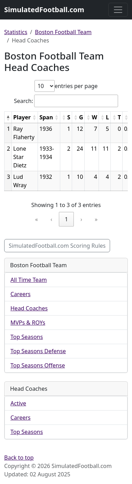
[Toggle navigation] (118, 10)
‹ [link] (51, 219)
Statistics (15, 32)
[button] (8, 117)
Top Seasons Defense (38, 351)
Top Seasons (26, 337)
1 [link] (66, 219)
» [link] (96, 219)
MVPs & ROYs (27, 322)
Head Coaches (29, 308)
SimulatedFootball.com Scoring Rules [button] (57, 245)
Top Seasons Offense (37, 365)
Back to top (19, 457)
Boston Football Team (63, 32)
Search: (23, 101)
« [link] (36, 219)
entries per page (76, 86)
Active (18, 403)
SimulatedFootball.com (44, 9)
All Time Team (28, 280)
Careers (20, 294)
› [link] (81, 219)
